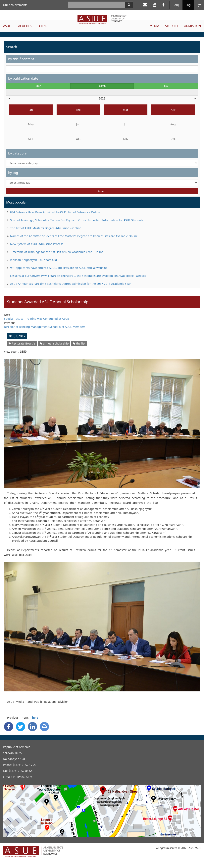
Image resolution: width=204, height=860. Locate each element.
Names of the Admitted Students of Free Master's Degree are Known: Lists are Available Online (74, 236)
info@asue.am (22, 777)
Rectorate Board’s (22, 343)
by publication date (23, 78)
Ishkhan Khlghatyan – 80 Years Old (33, 260)
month (102, 85)
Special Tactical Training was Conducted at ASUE (36, 318)
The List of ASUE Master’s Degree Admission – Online (45, 228)
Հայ (177, 5)
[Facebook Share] (8, 726)
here (35, 717)
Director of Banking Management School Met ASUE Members (44, 327)
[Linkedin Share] (32, 726)
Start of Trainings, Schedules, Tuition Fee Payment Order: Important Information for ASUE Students (76, 220)
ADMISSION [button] (192, 26)
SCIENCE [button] (43, 26)
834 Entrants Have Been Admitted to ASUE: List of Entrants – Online (55, 212)
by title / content (21, 59)
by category (17, 153)
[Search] (129, 5)
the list (79, 343)
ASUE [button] (7, 26)
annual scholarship (54, 343)
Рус (199, 5)
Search (102, 191)
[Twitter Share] (20, 726)
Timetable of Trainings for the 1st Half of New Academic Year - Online (56, 252)
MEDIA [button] (154, 26)
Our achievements (15, 5)
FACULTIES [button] (24, 26)
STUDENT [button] (171, 26)
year (38, 85)
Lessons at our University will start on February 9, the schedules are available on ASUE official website (78, 276)
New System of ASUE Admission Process (36, 244)
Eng (188, 5)
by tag (13, 172)
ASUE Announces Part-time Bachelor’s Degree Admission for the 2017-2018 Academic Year (70, 284)
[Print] (44, 726)
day (166, 85)
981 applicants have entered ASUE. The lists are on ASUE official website (58, 268)
